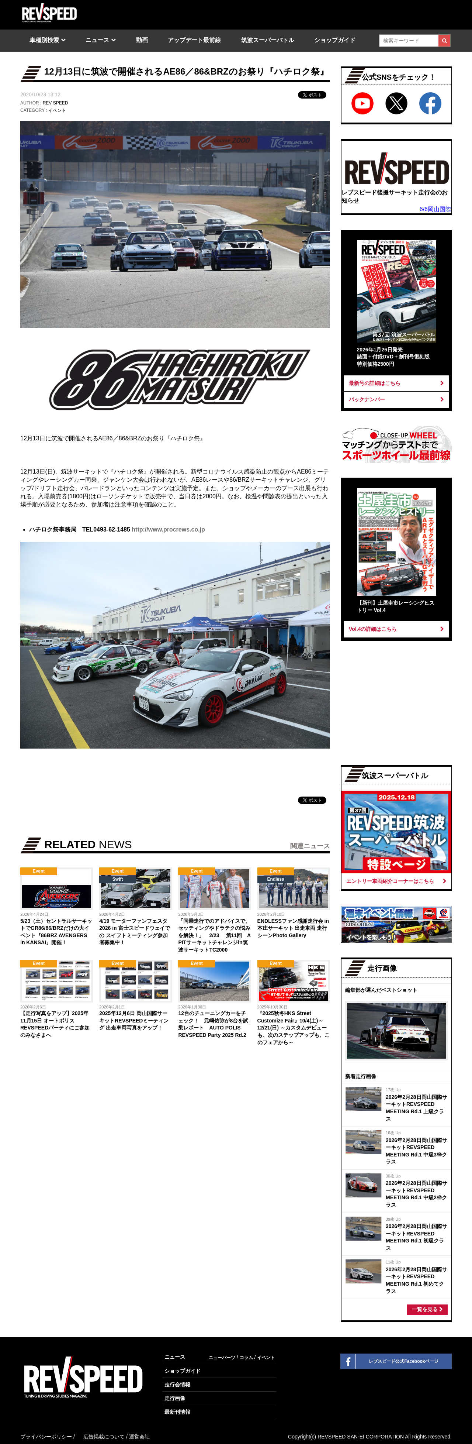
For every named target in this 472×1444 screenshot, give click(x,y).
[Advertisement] (96, 1113)
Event (39, 871)
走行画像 (174, 1398)
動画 (142, 40)
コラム (246, 1357)
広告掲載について (104, 1437)
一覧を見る (427, 1309)
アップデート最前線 (194, 40)
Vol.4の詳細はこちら (396, 629)
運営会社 (139, 1437)
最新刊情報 (177, 1412)
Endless (275, 879)
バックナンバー (396, 399)
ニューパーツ (222, 1357)
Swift (117, 879)
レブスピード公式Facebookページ (389, 1361)
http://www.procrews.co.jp (168, 529)
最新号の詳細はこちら (396, 383)
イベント (57, 110)
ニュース (97, 40)
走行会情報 (177, 1385)
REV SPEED (55, 103)
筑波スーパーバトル (267, 40)
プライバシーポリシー (46, 1437)
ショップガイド (334, 40)
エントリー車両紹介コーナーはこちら (396, 881)
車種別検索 (44, 40)
